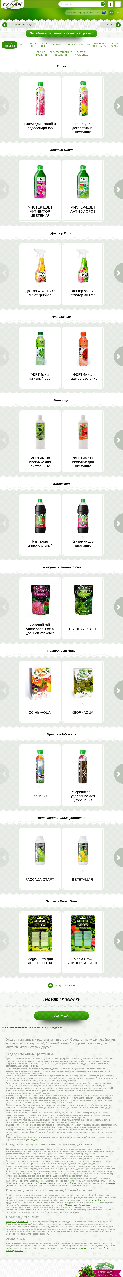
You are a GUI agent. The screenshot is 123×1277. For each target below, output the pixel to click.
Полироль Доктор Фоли (17, 1221)
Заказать (61, 1016)
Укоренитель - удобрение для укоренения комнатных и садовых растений (83, 800)
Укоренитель (83, 1248)
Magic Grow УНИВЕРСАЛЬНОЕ (83, 961)
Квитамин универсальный (40, 543)
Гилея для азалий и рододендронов (40, 126)
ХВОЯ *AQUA (82, 712)
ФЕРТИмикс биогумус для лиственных (40, 462)
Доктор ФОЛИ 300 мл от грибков (40, 293)
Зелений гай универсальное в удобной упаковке (40, 629)
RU (111, 12)
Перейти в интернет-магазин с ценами (62, 33)
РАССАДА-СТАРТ (39, 879)
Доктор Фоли (97, 1200)
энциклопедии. (30, 1139)
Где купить (108, 25)
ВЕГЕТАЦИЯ (82, 879)
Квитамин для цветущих (83, 543)
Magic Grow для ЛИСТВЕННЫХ (40, 961)
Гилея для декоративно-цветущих (83, 128)
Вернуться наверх (64, 985)
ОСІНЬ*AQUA (40, 712)
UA (118, 12)
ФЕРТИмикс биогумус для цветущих (83, 462)
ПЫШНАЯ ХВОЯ (82, 629)
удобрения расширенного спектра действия (55, 1183)
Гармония (39, 796)
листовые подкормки (22, 1183)
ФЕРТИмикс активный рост (40, 376)
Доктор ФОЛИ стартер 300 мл (83, 293)
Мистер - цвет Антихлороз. (78, 1205)
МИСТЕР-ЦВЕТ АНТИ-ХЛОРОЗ (82, 209)
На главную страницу (20, 25)
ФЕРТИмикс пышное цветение (83, 376)
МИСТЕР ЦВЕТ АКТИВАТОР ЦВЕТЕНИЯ (40, 211)
